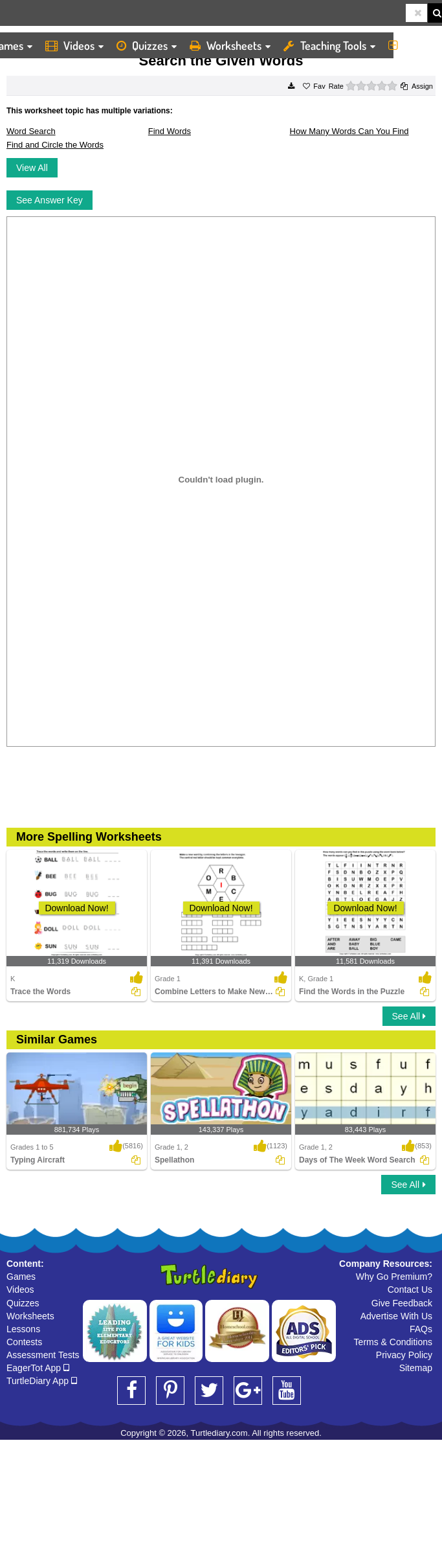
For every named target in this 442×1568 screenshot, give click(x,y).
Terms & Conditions (393, 1342)
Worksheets (230, 45)
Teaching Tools (329, 45)
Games (21, 1276)
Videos (74, 45)
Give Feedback (401, 1303)
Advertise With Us (396, 1316)
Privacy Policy (404, 1355)
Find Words (169, 131)
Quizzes (146, 45)
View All (32, 168)
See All (409, 1016)
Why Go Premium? (394, 1276)
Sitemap (415, 1368)
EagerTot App (37, 1368)
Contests (24, 1342)
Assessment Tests (43, 1355)
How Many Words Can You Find (349, 131)
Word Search (31, 131)
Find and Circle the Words (55, 145)
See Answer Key (49, 200)
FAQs (421, 1329)
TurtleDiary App (41, 1381)
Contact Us (410, 1289)
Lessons (23, 1329)
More (412, 45)
